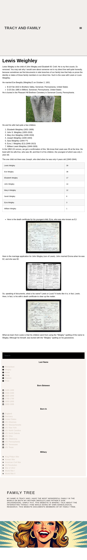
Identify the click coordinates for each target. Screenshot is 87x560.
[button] (81, 28)
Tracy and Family (22, 28)
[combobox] (43, 355)
